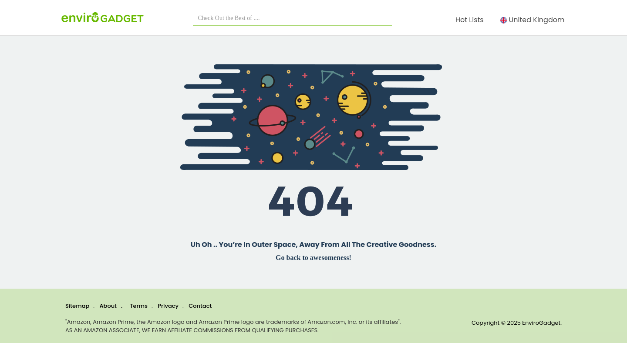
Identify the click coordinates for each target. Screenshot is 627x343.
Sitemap (77, 306)
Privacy (168, 306)
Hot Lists (471, 20)
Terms (139, 306)
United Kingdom (534, 20)
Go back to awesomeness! (313, 257)
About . (111, 306)
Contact (200, 306)
